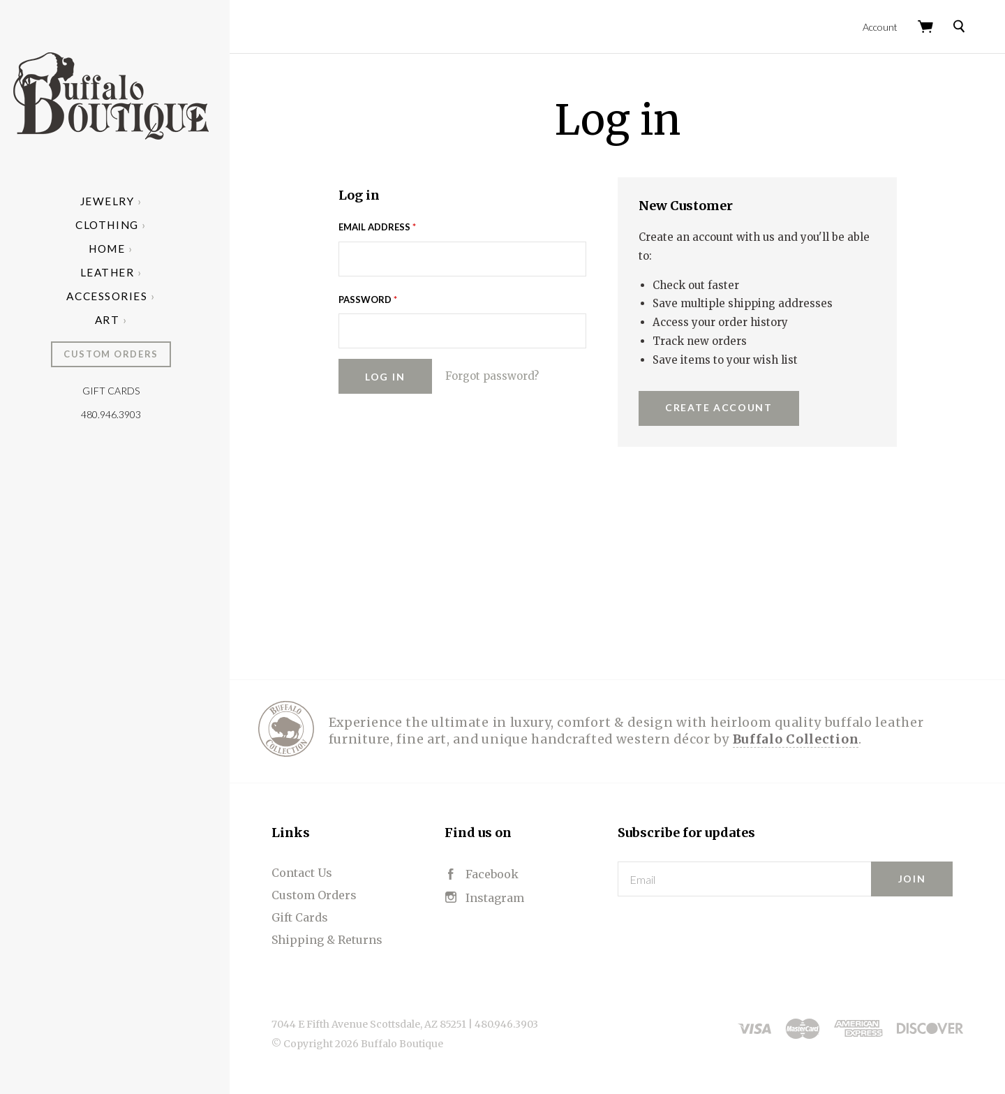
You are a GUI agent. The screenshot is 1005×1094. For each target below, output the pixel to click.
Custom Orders (118, 354)
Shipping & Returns (334, 938)
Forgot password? (495, 374)
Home (114, 248)
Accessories (114, 296)
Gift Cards (118, 391)
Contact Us (309, 871)
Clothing (114, 225)
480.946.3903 (119, 414)
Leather (115, 272)
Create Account (722, 405)
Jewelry (115, 201)
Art (115, 319)
